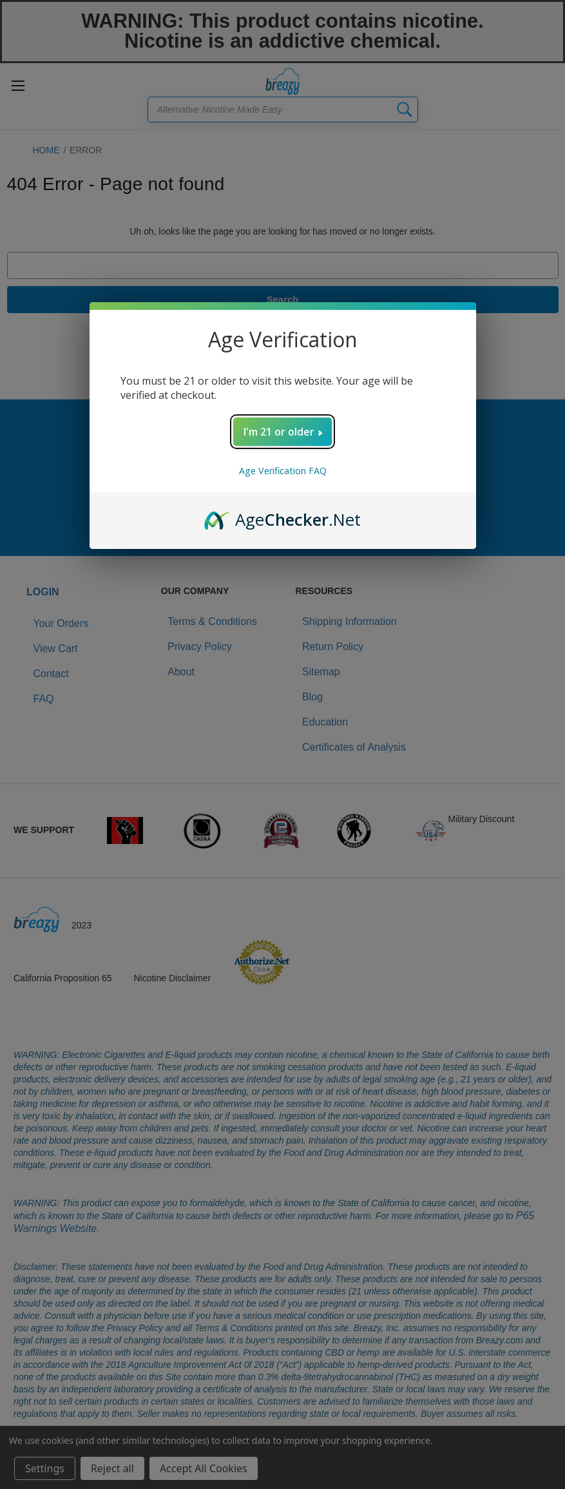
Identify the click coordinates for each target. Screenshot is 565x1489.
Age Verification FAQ (283, 471)
